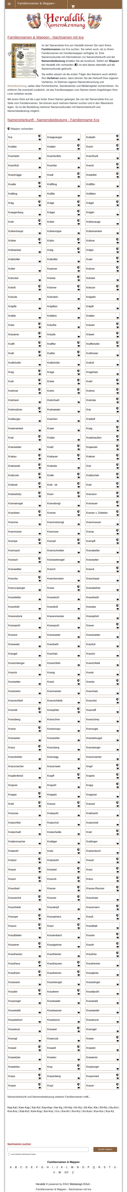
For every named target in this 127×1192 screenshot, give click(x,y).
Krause (51, 888)
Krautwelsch (15, 1019)
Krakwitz (52, 466)
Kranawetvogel (55, 559)
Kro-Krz (76, 1111)
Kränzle (12, 297)
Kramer (51, 512)
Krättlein (52, 315)
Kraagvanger (54, 137)
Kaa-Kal (12, 1107)
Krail (10, 437)
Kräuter (90, 325)
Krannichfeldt (54, 700)
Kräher (12, 240)
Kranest (12, 634)
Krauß (89, 916)
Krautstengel (54, 982)
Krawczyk (52, 1038)
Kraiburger (14, 419)
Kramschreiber (55, 550)
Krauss (12, 926)
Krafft (11, 343)
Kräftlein (91, 193)
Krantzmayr (54, 728)
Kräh (11, 221)
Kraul (89, 869)
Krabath (90, 137)
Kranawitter (14, 569)
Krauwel (52, 1029)
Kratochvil (53, 822)
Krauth (90, 944)
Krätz (11, 325)
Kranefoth (13, 606)
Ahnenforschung (16, 86)
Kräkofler (52, 259)
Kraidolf (90, 419)
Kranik (90, 672)
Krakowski (14, 466)
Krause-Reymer (95, 888)
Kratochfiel (14, 822)
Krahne (90, 390)
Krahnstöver (15, 409)
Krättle (12, 315)
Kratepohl (52, 813)
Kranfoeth (52, 644)
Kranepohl (14, 625)
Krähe (50, 221)
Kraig (89, 428)
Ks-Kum (87, 1111)
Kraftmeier (92, 353)
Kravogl (12, 1038)
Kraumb (51, 879)
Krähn (50, 240)
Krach (89, 146)
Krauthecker (93, 963)
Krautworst (53, 1019)
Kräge (50, 203)
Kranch (51, 569)
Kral (88, 466)
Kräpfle (12, 306)
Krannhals (92, 691)
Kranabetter (93, 550)
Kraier (50, 428)
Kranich (90, 653)
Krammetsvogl (55, 522)
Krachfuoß (92, 156)
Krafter (51, 353)
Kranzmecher (16, 766)
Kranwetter (53, 738)
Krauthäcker (54, 954)
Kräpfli (90, 306)
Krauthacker (15, 954)
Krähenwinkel (94, 231)
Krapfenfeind (15, 775)
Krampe (12, 541)
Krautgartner (54, 944)
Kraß (11, 803)
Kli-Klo (103, 1107)
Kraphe (90, 775)
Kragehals (92, 372)
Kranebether (93, 588)
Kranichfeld (53, 663)
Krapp (89, 785)
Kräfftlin (90, 184)
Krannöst (91, 700)
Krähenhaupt (15, 231)
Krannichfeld (15, 700)
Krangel (12, 653)
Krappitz (52, 794)
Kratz (50, 851)
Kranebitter (14, 597)
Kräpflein (52, 306)
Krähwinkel (14, 250)
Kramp (90, 531)
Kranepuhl (53, 625)
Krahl (89, 381)
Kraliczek (13, 475)
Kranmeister (54, 691)
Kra (10, 137)
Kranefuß (52, 606)
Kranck (90, 569)
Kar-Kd (36, 1107)
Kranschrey (92, 719)
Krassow (13, 813)
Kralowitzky (14, 494)
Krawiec (52, 1057)
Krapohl (51, 785)
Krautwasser (54, 1010)
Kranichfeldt (93, 663)
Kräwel (90, 334)
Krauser (51, 897)
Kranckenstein (55, 578)
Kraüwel (52, 869)
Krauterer (13, 944)
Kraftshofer (14, 362)
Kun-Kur (99, 1111)
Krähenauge (93, 221)
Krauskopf (53, 907)
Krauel (90, 860)
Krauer (12, 869)
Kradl (50, 175)
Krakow (90, 456)
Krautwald (92, 1001)
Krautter (13, 991)
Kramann (91, 494)
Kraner (90, 625)
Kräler (11, 268)
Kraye (11, 1076)
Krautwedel (92, 1010)
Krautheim (14, 973)
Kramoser (52, 531)
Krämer (90, 268)
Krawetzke (14, 1057)
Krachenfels (54, 156)
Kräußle (51, 325)
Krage (50, 372)
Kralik (50, 475)
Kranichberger (16, 663)
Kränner (52, 287)
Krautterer (53, 991)
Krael (89, 259)
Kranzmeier (54, 766)
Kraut (50, 926)
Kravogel (91, 1029)
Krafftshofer (93, 343)
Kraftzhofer (53, 362)
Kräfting (12, 193)
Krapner (13, 785)
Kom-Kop (36, 1111)
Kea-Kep (47, 1107)
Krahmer (13, 390)
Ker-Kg (58, 1107)
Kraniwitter (14, 681)
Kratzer (12, 860)
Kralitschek (92, 475)
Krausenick (14, 897)
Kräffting (52, 184)
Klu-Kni (113, 1107)
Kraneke (91, 606)
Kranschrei (53, 719)
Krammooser (93, 522)
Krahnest (13, 400)
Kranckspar (92, 578)
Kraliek (52, 484)
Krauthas (91, 954)
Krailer (51, 437)
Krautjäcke (92, 973)
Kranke (90, 681)
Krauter (90, 935)
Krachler (52, 165)
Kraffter (51, 343)
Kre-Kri (66, 1111)
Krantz (12, 728)
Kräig (50, 250)
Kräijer (90, 250)
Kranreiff (91, 710)
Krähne (90, 240)
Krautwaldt (14, 1010)
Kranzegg (52, 757)
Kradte (12, 184)
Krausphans (54, 916)
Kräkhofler (14, 259)
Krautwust (14, 1029)
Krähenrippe (54, 231)
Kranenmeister (55, 616)
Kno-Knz (12, 1111)
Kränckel (13, 278)
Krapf (89, 766)
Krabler (51, 146)
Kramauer (92, 503)
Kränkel (90, 278)
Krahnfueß (53, 400)
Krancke (13, 578)
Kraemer (52, 268)
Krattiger (52, 841)
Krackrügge (15, 175)
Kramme (13, 522)
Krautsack (14, 982)
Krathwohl (92, 813)
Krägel (90, 203)
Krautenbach (54, 935)
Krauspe (13, 916)
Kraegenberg (15, 212)
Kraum (12, 879)
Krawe (90, 1038)
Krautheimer (54, 973)
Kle (96, 1107)
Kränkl (12, 287)
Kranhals (52, 653)
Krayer (12, 1085)
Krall (88, 484)
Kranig (51, 672)
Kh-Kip (68, 1107)
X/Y (66, 1172)
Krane (50, 588)
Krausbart (13, 888)
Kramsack (14, 550)
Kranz (11, 747)
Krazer (90, 1085)
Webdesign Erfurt (80, 1184)
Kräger (51, 212)
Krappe (12, 794)
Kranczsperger (16, 588)
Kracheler (13, 156)
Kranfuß (90, 644)
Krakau (12, 456)
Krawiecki (91, 1057)
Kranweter (14, 738)
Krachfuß (13, 165)
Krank (50, 681)
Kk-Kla (88, 1107)
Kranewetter (93, 634)
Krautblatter (15, 935)
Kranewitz (14, 644)
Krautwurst (92, 1019)
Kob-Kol (24, 1111)
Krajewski (91, 447)
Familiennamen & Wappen (63, 1162)
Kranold (12, 710)
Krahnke (91, 400)
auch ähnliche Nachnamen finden (23, 1154)
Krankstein (14, 691)
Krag (11, 372)
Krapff (50, 775)
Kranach (13, 559)
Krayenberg (54, 1076)
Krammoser (15, 531)
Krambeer (14, 512)
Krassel (90, 803)
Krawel (12, 1048)
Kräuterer (13, 334)
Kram (50, 494)
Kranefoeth (92, 597)
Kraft (11, 353)
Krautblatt (91, 926)
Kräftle (51, 193)
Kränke (51, 278)
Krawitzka (13, 1066)
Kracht (90, 165)
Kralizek (13, 484)
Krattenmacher (16, 841)
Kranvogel (92, 728)
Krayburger (92, 1066)
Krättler (90, 315)
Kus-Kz (110, 1111)
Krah (11, 381)
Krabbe (12, 146)
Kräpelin (91, 297)
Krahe (50, 381)
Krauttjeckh (92, 991)
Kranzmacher (94, 757)
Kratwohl (13, 851)
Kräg (11, 203)
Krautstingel (93, 982)
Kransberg (14, 719)
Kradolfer (91, 175)
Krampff (90, 541)
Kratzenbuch (93, 851)
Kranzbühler (15, 757)
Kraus (89, 879)
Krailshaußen (94, 437)
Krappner (91, 794)
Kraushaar (92, 897)
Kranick (12, 672)
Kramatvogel (15, 503)
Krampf (51, 541)
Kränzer (90, 287)
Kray (50, 1066)
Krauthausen (54, 963)
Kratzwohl (53, 860)
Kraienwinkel (15, 428)
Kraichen (52, 419)
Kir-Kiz (78, 1107)
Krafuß (90, 362)
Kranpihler (53, 710)
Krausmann (93, 907)
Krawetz (91, 1048)
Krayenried (92, 1076)
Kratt (89, 832)
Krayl (50, 1085)
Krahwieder (53, 409)
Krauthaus (14, 963)
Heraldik (40, 1184)
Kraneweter (54, 634)
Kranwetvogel (94, 738)
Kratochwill (14, 832)
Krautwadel (53, 1001)
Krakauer (52, 456)
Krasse (51, 803)
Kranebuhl (53, 597)
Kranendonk (15, 616)
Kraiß (50, 447)
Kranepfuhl (92, 616)
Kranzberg (53, 747)
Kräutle (51, 334)
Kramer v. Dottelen (97, 512)
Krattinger (91, 841)
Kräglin (90, 212)
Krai (88, 409)
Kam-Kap (24, 1107)
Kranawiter (92, 559)
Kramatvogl (53, 503)
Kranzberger (93, 747)
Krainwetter (14, 447)
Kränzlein (52, 297)
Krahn (50, 390)
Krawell (51, 1048)
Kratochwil (92, 822)
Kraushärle (14, 907)
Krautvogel (14, 1001)
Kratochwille (54, 832)
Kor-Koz (48, 1111)
